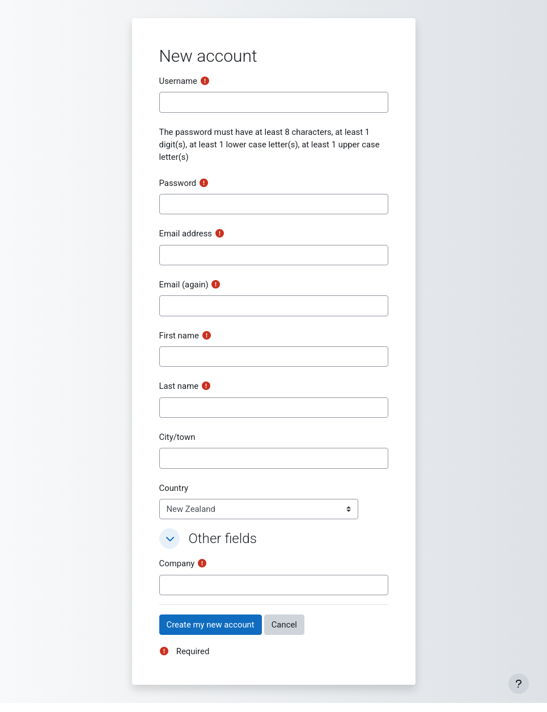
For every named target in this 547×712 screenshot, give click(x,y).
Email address (186, 233)
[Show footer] (518, 683)
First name (179, 335)
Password (178, 183)
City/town (177, 437)
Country (174, 488)
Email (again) (184, 284)
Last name (179, 386)
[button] (169, 538)
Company (177, 563)
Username (178, 81)
